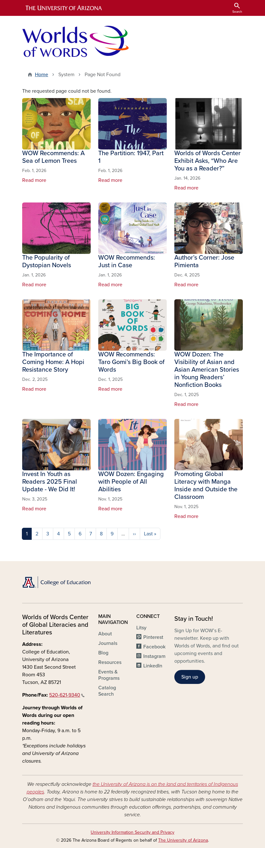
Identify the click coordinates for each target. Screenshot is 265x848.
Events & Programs (109, 675)
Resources (109, 662)
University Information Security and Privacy (132, 832)
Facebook (154, 647)
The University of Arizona (183, 840)
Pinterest (153, 637)
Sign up (189, 677)
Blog (103, 653)
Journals (107, 643)
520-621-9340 (67, 695)
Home (41, 74)
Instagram (154, 656)
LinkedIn (152, 666)
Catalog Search (107, 691)
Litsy (141, 628)
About (105, 634)
